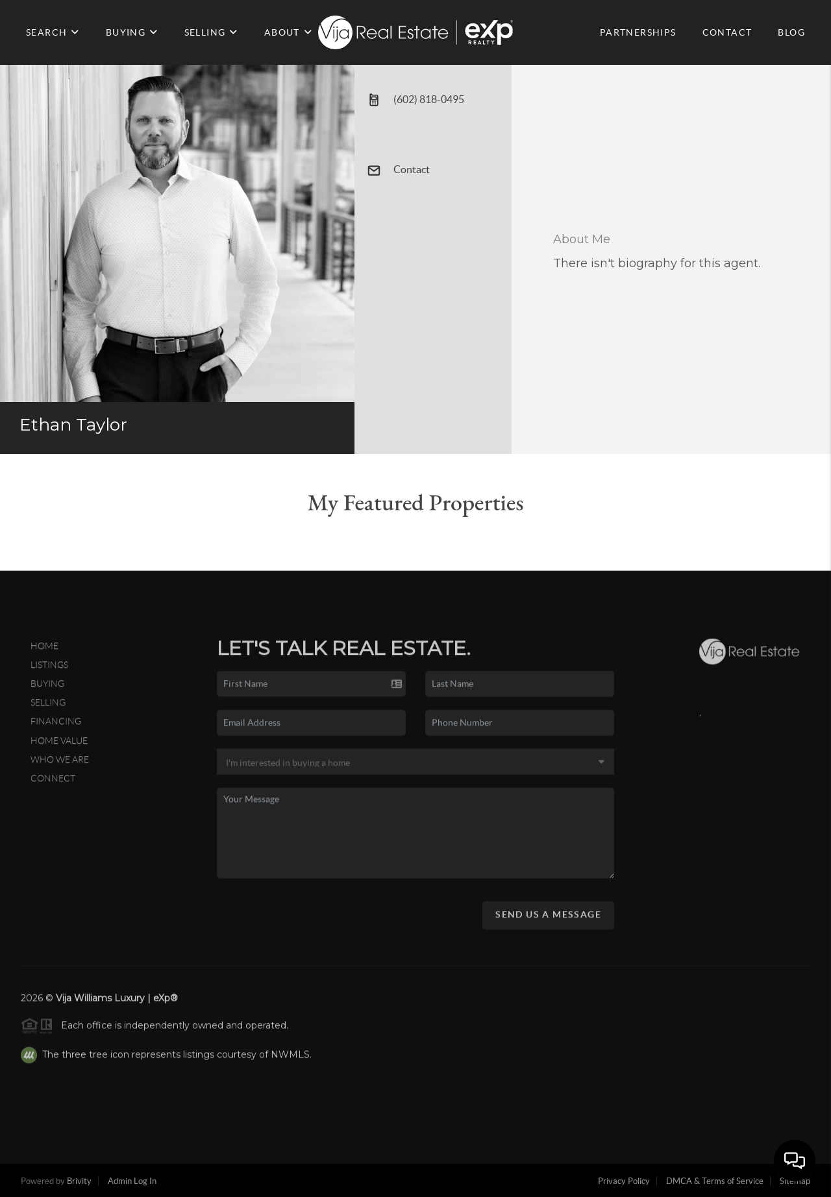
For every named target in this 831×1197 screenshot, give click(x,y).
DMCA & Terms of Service (714, 1181)
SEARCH (53, 32)
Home (44, 650)
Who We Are (60, 763)
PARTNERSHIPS (638, 32)
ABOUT (288, 32)
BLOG (791, 32)
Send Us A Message (548, 918)
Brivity (79, 1181)
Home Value (59, 744)
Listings (49, 669)
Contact (398, 170)
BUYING (132, 32)
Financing (56, 725)
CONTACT (727, 32)
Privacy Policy (624, 1181)
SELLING (211, 32)
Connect (53, 782)
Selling (48, 707)
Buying (47, 688)
